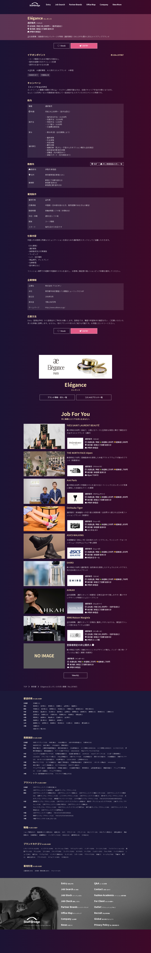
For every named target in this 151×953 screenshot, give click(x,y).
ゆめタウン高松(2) (74, 788)
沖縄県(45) (36, 749)
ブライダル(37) (41, 881)
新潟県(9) (36, 735)
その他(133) (64, 881)
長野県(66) (75, 735)
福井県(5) (60, 735)
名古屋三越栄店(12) (74, 777)
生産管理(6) (34, 858)
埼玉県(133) (61, 732)
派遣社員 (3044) (28, 894)
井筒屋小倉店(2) (62, 791)
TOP (25, 710)
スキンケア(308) (56, 875)
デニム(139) (37, 875)
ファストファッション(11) (116, 872)
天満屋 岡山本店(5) (76, 786)
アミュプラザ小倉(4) (39, 791)
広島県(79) (59, 741)
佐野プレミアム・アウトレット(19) (47, 819)
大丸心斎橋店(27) (63, 780)
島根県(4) (43, 741)
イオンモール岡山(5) (100, 786)
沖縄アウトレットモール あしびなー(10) (44, 842)
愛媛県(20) (52, 744)
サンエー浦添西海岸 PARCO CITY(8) (43, 797)
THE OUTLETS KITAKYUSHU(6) (64, 839)
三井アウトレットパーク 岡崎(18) (77, 828)
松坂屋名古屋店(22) (61, 777)
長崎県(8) (53, 746)
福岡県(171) (36, 746)
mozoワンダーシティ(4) (98, 777)
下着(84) (117, 878)
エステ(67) (79, 875)
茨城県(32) (36, 732)
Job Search (60, 6)
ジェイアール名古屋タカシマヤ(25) (43, 777)
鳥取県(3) (36, 741)
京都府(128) (44, 738)
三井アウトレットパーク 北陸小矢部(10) (54, 828)
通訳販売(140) (75, 858)
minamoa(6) (112, 786)
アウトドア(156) (89, 878)
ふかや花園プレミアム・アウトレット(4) (86, 822)
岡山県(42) (51, 741)
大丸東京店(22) (74, 771)
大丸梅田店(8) (111, 780)
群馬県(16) (53, 732)
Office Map (91, 6)
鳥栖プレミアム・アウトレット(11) (43, 839)
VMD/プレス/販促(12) (105, 855)
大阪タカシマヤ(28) (75, 780)
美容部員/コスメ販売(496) (44, 855)
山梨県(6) (67, 735)
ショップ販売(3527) (29, 855)
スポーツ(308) (78, 878)
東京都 (33, 710)
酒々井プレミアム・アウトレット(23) (112, 819)
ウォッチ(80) (108, 875)
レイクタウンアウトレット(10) (69, 819)
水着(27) (98, 878)
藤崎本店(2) (64, 769)
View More (117, 6)
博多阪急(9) (85, 791)
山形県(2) (66, 729)
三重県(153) (110, 735)
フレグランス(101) (68, 875)
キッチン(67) (68, 878)
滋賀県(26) (36, 738)
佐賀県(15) (45, 746)
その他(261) (85, 858)
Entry (48, 6)
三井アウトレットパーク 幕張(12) (67, 816)
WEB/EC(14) (65, 858)
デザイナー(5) (71, 855)
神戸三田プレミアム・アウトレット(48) (97, 831)
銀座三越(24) (37, 771)
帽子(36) (34, 878)
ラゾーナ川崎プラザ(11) (62, 774)
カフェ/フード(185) (53, 881)
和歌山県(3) (79, 738)
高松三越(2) (36, 788)
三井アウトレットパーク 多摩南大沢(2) (44, 816)
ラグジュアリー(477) (76, 872)
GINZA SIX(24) (75, 774)
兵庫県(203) (62, 738)
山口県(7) (67, 741)
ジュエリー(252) (97, 875)
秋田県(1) (59, 729)
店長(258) (57, 855)
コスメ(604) (46, 875)
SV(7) (63, 855)
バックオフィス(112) (54, 858)
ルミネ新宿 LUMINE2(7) (104, 771)
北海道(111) (36, 727)
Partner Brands (75, 6)
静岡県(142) (92, 735)
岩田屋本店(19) (51, 791)
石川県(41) (52, 735)
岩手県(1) (43, 729)
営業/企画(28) (118, 855)
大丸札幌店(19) (62, 766)
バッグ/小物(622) (119, 875)
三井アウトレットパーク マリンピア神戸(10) (71, 831)
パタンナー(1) (81, 855)
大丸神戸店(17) (60, 783)
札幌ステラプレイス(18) (40, 766)
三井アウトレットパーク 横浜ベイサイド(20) (92, 816)
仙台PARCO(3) (37, 769)
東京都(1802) (79, 732)
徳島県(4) (36, 744)
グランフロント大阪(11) (49, 780)
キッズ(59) (87, 875)
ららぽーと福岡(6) (42, 794)
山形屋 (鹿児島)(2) (96, 791)
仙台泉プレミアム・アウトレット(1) (65, 814)
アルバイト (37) (55, 894)
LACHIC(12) (85, 777)
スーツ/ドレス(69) (101, 872)
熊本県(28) (61, 746)
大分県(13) (69, 746)
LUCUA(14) (36, 780)
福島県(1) (74, 729)
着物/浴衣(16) (31, 881)
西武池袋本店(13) (63, 771)
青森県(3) (36, 729)
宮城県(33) (51, 729)
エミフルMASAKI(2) (61, 788)
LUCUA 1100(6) (71, 783)
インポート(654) (89, 872)
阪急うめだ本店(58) (99, 780)
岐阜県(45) (83, 735)
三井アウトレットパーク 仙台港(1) (43, 814)
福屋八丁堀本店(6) (63, 786)
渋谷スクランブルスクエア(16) (90, 774)
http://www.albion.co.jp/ (55, 307)
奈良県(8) (71, 738)
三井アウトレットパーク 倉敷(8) (42, 836)
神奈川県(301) (89, 732)
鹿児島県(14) (85, 746)
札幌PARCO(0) (88, 766)
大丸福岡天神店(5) (74, 791)
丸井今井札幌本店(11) (75, 766)
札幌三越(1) (52, 766)
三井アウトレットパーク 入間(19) (89, 819)
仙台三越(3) (46, 769)
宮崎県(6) (77, 746)
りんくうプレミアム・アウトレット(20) (44, 831)
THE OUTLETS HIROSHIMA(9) (62, 836)
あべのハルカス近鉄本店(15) (45, 783)
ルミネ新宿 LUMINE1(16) (88, 771)
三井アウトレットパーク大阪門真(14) (52, 833)
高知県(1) (60, 744)
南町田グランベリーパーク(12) (63, 822)
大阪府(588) (53, 738)
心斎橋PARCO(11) (83, 783)
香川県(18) (44, 744)
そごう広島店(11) (51, 786)
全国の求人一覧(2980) (39, 752)
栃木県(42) (44, 732)
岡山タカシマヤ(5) (38, 786)
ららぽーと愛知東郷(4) (113, 777)
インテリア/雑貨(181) (56, 878)
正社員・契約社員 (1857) (42, 894)
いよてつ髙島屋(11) (47, 788)
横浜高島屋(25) (48, 774)
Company (104, 6)
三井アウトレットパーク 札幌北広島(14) (44, 811)
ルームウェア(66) (108, 878)
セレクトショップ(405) (61, 872)
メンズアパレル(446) (47, 872)
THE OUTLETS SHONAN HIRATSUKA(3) (111, 822)
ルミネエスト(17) (118, 771)
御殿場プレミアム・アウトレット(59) (44, 825)
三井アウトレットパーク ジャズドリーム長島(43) (71, 825)
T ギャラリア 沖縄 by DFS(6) (63, 797)
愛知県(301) (101, 735)
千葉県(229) (70, 732)
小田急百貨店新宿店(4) (49, 771)
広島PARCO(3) (88, 786)
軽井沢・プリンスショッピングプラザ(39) (99, 825)
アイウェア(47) (43, 878)
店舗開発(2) (42, 858)
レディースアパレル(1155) (31, 872)
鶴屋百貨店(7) (108, 791)
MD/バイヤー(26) (92, 855)
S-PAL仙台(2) (55, 769)
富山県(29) (44, 735)
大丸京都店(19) (87, 780)
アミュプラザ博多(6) (55, 794)
